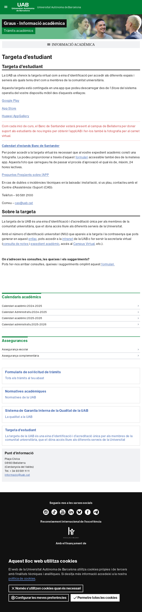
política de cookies (22, 578)
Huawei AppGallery (15, 116)
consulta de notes (16, 244)
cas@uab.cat (24, 203)
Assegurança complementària (70, 355)
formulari (82, 157)
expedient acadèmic (45, 244)
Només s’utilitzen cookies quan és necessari (46, 588)
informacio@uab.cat (17, 474)
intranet (67, 239)
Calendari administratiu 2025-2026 (70, 324)
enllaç (32, 239)
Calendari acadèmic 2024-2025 (70, 305)
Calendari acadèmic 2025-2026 (70, 318)
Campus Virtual (84, 244)
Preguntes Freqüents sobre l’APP (25, 175)
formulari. (108, 264)
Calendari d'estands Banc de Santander (31, 146)
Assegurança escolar (70, 349)
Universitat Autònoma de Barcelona (59, 7)
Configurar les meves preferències (38, 597)
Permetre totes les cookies (95, 597)
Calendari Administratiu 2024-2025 (70, 312)
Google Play (10, 100)
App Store (9, 108)
